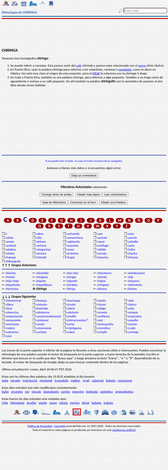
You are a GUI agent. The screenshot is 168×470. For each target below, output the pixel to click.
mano (53, 403)
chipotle (71, 281)
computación (14, 316)
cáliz (39, 238)
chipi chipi (12, 281)
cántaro (41, 242)
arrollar (32, 403)
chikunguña (13, 261)
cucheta (41, 332)
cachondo (72, 234)
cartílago (103, 245)
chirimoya (11, 289)
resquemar (125, 380)
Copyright (59, 426)
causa (70, 249)
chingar (71, 277)
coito (131, 308)
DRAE (96, 73)
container (42, 320)
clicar (8, 308)
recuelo (15, 380)
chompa (41, 300)
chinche (10, 273)
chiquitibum (44, 285)
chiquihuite (12, 285)
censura (41, 253)
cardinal (10, 245)
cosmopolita (105, 324)
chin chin (72, 273)
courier (132, 324)
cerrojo (102, 253)
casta (131, 245)
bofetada (92, 392)
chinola (102, 277)
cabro (39, 234)
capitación (73, 242)
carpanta (72, 245)
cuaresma (11, 332)
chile (5, 403)
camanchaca (74, 238)
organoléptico (124, 392)
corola (40, 324)
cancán (132, 238)
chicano (133, 257)
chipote (41, 281)
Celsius (9, 253)
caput (101, 242)
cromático (103, 328)
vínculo (36, 392)
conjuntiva (135, 316)
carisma (41, 245)
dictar (85, 403)
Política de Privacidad (40, 426)
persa (141, 65)
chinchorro (104, 273)
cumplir (102, 332)
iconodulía (61, 380)
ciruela (70, 304)
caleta (9, 238)
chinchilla (42, 273)
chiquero (134, 281)
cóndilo (71, 316)
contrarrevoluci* (77, 320)
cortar (70, 324)
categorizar (43, 249)
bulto (5, 392)
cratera (10, 328)
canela (9, 242)
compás (133, 312)
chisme (132, 289)
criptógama (74, 328)
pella (5, 380)
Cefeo (131, 249)
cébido (101, 249)
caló (79, 65)
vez (27, 392)
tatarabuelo (51, 392)
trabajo (108, 403)
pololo (42, 403)
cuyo (8, 336)
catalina (10, 249)
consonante (13, 320)
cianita (101, 300)
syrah (85, 380)
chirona (102, 289)
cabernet (98, 380)
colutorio (72, 312)
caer (100, 234)
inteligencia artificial (124, 430)
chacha (132, 253)
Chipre (101, 281)
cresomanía (43, 328)
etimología (17, 403)
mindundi (46, 380)
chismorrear (13, 300)
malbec (75, 380)
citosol (101, 304)
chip (130, 277)
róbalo (63, 403)
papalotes (125, 69)
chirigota (103, 285)
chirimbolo (135, 285)
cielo (131, 300)
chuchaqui (73, 300)
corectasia (12, 324)
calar (131, 234)
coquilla (133, 320)
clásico (132, 304)
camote (102, 238)
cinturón (41, 304)
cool (100, 320)
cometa (102, 312)
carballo (133, 242)
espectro (78, 392)
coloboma (42, 312)
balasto (111, 380)
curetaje (133, 332)
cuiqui (70, 332)
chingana (42, 277)
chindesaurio (136, 273)
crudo (131, 328)
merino (75, 403)
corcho (65, 392)
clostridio (42, 308)
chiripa (70, 289)
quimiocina (30, 380)
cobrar (70, 308)
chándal (41, 257)
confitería (103, 316)
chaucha (102, 257)
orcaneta (17, 392)
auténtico (106, 392)
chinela (10, 277)
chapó (70, 257)
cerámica (72, 253)
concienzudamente (48, 316)
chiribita (71, 285)
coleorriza (11, 312)
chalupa (10, 257)
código (101, 308)
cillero (9, 304)
